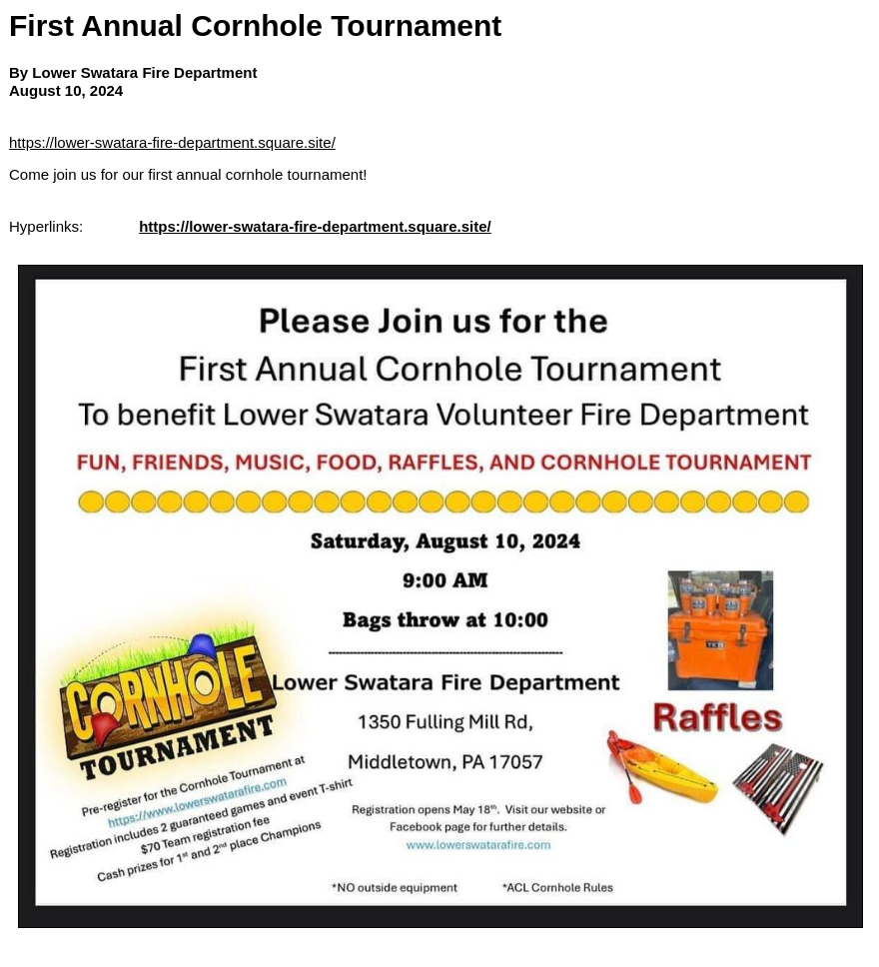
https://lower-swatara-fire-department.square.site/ (172, 142)
